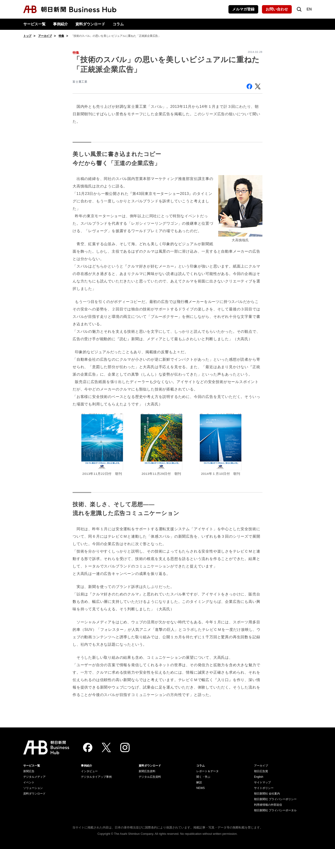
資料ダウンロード (90, 24)
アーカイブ (45, 35)
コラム (118, 24)
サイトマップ (262, 782)
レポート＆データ (207, 771)
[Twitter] (106, 747)
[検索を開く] (299, 9)
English (258, 776)
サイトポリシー (264, 788)
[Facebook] (87, 747)
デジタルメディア (34, 776)
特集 (61, 35)
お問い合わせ (277, 9)
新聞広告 (28, 771)
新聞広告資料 (147, 771)
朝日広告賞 (261, 771)
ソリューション (33, 788)
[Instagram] (125, 747)
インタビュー (89, 771)
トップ (27, 35)
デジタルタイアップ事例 (96, 776)
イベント (28, 782)
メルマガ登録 (243, 9)
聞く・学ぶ (203, 776)
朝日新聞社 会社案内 (267, 793)
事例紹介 (60, 24)
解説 (199, 782)
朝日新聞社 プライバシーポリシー (275, 799)
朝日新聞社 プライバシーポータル (275, 810)
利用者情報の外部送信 (268, 804)
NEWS (200, 788)
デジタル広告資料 (150, 776)
